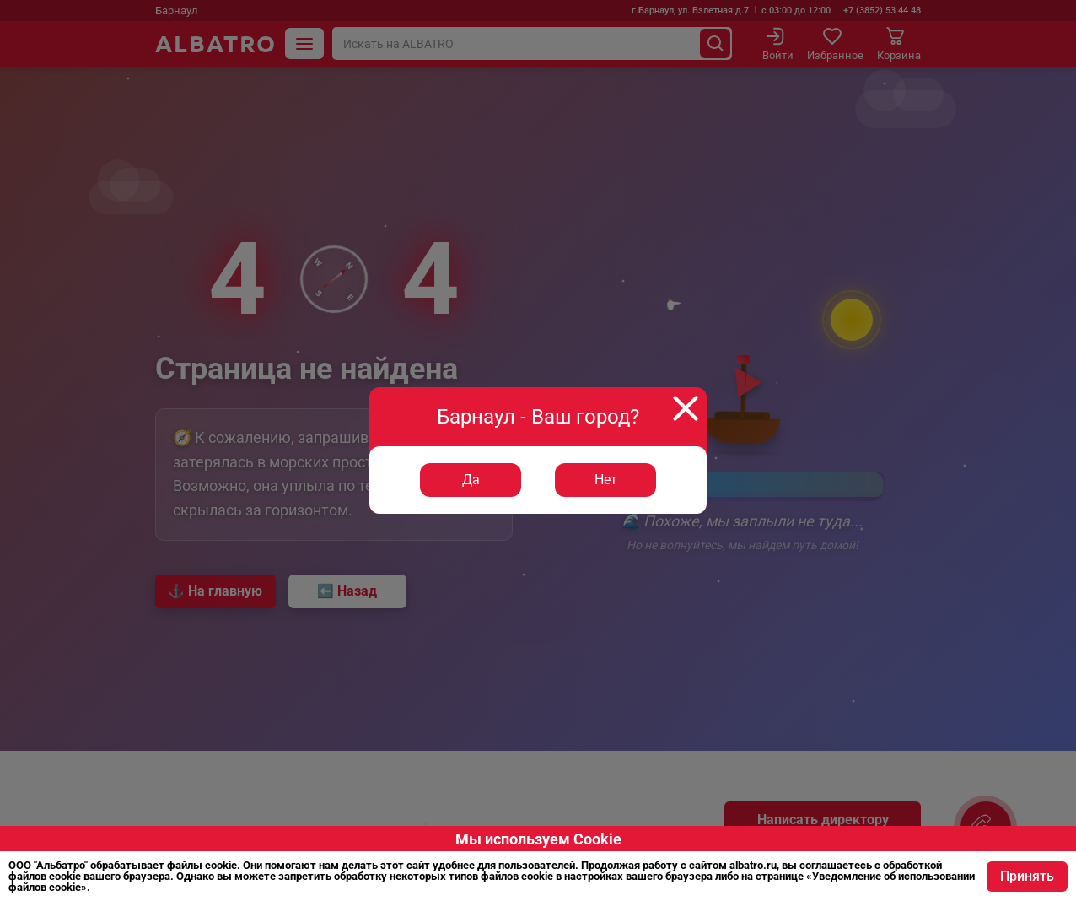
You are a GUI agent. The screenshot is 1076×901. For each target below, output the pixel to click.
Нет (605, 480)
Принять (1027, 876)
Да (471, 480)
